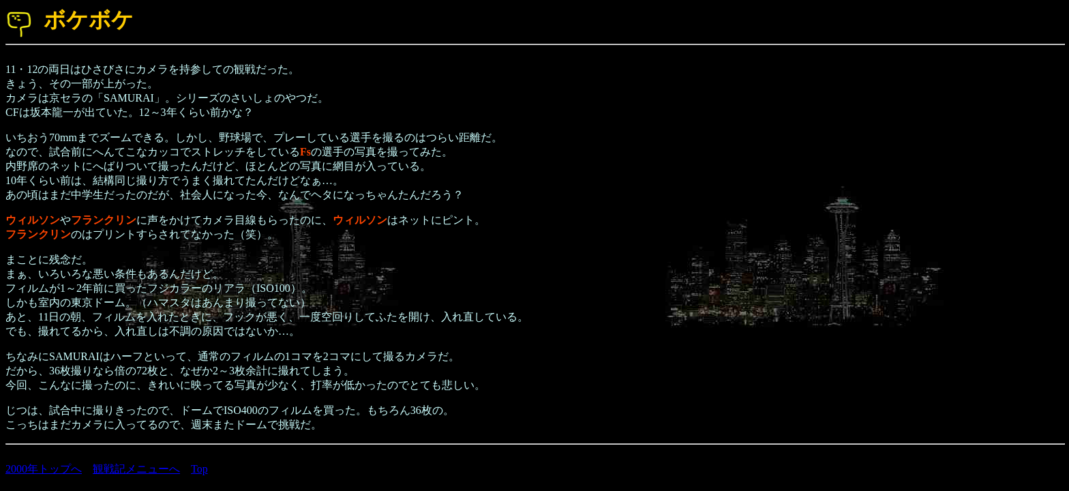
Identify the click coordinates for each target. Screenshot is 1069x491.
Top (199, 469)
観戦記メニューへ (136, 469)
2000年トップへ (43, 469)
